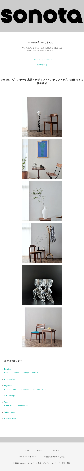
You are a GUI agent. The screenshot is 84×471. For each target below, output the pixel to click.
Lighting (8, 386)
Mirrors (35, 373)
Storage (26, 373)
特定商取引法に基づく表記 (54, 457)
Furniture (8, 369)
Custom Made (10, 419)
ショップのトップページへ (42, 60)
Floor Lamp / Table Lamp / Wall (32, 389)
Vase (6, 402)
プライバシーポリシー (28, 457)
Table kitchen (10, 412)
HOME (27, 450)
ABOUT (40, 450)
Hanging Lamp (10, 389)
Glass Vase (9, 406)
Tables (16, 373)
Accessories (9, 379)
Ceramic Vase (22, 406)
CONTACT (55, 450)
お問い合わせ (42, 65)
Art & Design (10, 396)
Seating (7, 373)
